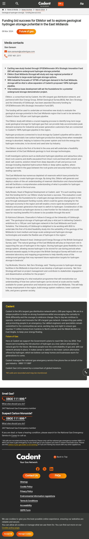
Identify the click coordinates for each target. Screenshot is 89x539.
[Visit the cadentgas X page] (44, 462)
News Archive (27, 10)
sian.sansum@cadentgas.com (21, 45)
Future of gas (26, 25)
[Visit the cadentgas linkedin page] (51, 462)
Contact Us (31, 469)
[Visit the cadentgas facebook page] (38, 462)
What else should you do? (13, 397)
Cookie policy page (10, 528)
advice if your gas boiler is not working (23, 438)
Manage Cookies (24, 534)
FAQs (58, 469)
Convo (14, 429)
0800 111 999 (15, 393)
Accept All (8, 534)
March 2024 (40, 10)
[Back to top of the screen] (60, 450)
